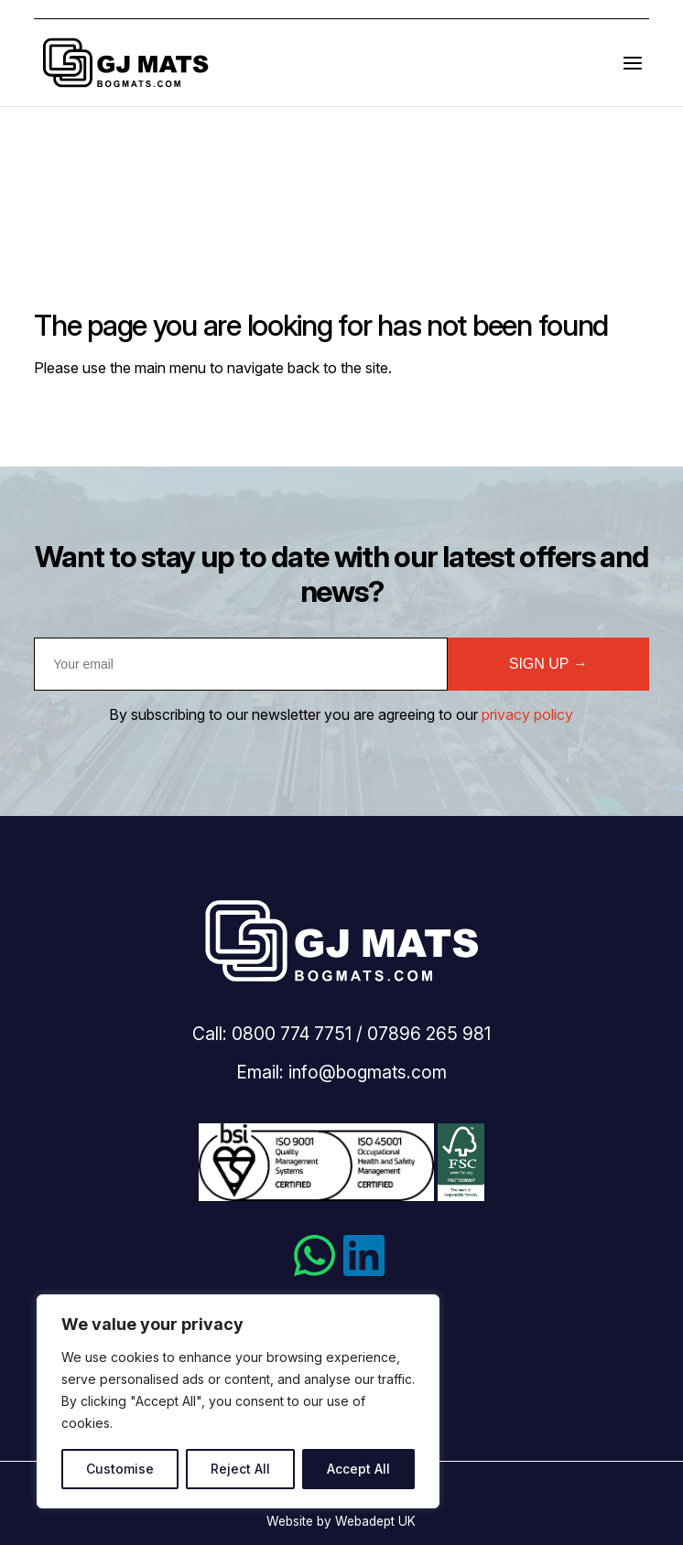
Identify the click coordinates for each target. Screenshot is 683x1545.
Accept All (358, 1468)
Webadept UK (375, 1521)
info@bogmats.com (367, 1072)
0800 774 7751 (292, 1034)
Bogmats (125, 63)
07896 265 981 (429, 1034)
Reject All (240, 1468)
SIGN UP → (548, 663)
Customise (120, 1468)
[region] (238, 1401)
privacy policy (527, 714)
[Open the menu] (632, 62)
